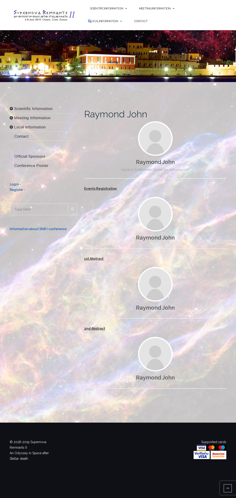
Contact (141, 21)
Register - (17, 190)
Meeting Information (155, 8)
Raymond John (115, 114)
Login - (15, 184)
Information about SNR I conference (38, 229)
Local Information (104, 21)
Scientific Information (106, 8)
